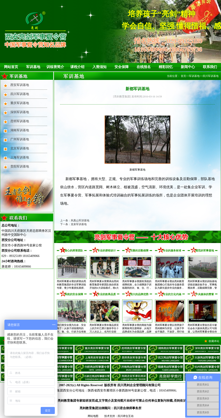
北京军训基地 (19, 148)
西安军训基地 (19, 85)
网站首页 (11, 67)
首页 (183, 76)
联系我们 (210, 67)
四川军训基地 (19, 94)
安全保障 (121, 67)
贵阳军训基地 (19, 166)
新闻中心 (188, 67)
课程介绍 (77, 67)
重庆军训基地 (19, 103)
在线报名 (144, 67)
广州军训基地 (19, 139)
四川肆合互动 (125, 416)
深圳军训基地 (19, 112)
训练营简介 (55, 67)
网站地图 (93, 416)
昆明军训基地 (19, 121)
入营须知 (99, 67)
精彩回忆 (166, 67)
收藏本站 (214, 341)
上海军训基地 (19, 157)
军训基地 (33, 67)
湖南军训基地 (19, 130)
